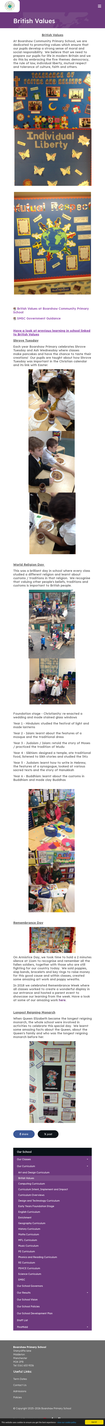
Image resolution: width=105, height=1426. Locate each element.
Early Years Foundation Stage (36, 1206)
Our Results (23, 1292)
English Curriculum (29, 1211)
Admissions (19, 1391)
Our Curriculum (26, 1166)
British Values (26, 1178)
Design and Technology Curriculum (39, 1200)
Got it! (94, 1422)
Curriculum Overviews (31, 1195)
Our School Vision (27, 1299)
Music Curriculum (28, 1245)
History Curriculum (29, 1228)
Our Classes (24, 1159)
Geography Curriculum (31, 1223)
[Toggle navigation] (100, 6)
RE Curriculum (26, 1262)
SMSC (21, 1279)
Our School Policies (28, 1306)
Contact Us (19, 1385)
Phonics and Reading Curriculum (37, 1257)
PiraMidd (22, 1327)
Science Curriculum (29, 1273)
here (62, 1000)
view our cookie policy (66, 1422)
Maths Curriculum (28, 1234)
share (24, 1134)
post (48, 1134)
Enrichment (24, 1217)
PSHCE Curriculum (29, 1268)
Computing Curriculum (31, 1183)
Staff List (22, 1320)
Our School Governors (30, 1285)
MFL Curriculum (27, 1240)
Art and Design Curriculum (33, 1172)
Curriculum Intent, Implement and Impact (43, 1189)
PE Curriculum (26, 1251)
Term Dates (20, 1378)
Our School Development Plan (34, 1313)
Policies (17, 1397)
